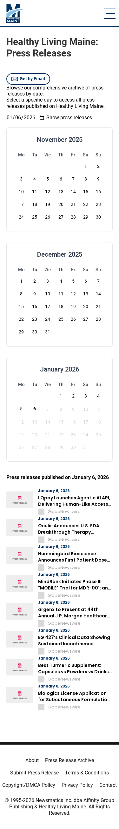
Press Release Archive (69, 760)
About (32, 760)
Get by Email (28, 79)
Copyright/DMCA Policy (28, 785)
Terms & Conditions (87, 773)
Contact (108, 785)
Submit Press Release (34, 773)
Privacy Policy (77, 785)
